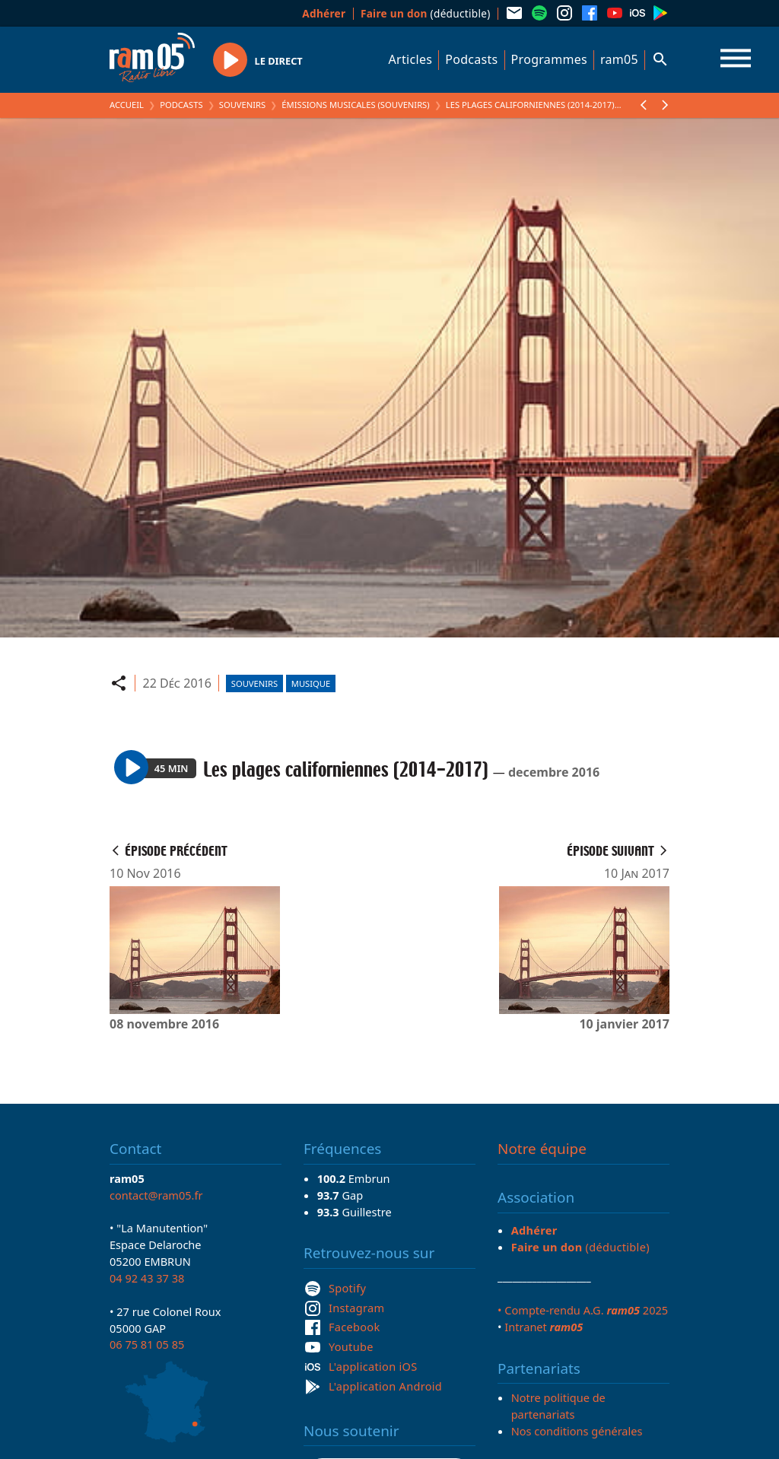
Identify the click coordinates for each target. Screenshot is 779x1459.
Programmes (549, 59)
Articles (411, 59)
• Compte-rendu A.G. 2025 (583, 1310)
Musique (310, 683)
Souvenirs (242, 104)
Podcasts (471, 59)
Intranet (543, 1326)
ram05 (619, 59)
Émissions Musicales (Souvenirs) (355, 104)
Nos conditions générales (577, 1430)
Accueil (127, 104)
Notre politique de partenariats (558, 1406)
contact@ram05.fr (156, 1195)
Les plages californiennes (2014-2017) (530, 104)
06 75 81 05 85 (147, 1344)
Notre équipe (542, 1149)
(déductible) (426, 13)
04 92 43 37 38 (147, 1278)
